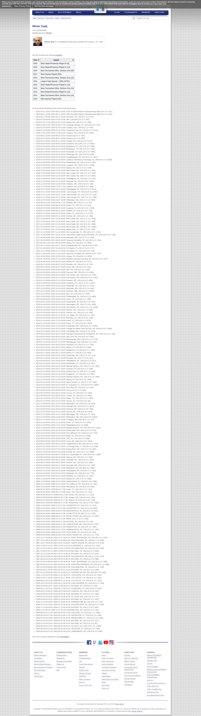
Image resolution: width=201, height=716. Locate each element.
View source (50, 18)
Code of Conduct (107, 658)
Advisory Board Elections (42, 664)
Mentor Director (129, 661)
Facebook (89, 642)
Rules (104, 655)
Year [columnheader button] (35, 60)
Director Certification (131, 658)
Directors (159, 12)
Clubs (117, 12)
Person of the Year (85, 685)
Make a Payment (85, 679)
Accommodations (107, 664)
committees (64, 637)
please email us (137, 711)
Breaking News (62, 655)
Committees (38, 658)
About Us (39, 12)
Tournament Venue (130, 672)
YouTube (106, 642)
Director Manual (129, 664)
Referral (82, 667)
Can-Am (150, 663)
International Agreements (155, 695)
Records (82, 682)
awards (59, 55)
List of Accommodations (132, 675)
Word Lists (105, 688)
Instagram (111, 642)
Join (80, 661)
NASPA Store (38, 676)
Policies (36, 673)
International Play (153, 692)
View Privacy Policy (22, 6)
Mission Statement (40, 655)
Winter (48, 33)
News (50, 12)
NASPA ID (82, 676)
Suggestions (61, 658)
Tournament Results (108, 670)
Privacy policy (119, 704)
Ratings (104, 673)
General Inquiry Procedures (43, 667)
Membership (83, 655)
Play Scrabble (64, 12)
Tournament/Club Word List (156, 683)
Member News (84, 670)
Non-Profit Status (40, 670)
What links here (66, 18)
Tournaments (130, 12)
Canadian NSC (152, 660)
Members (146, 12)
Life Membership (84, 658)
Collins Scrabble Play (154, 689)
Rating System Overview (110, 679)
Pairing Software (130, 678)
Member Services (85, 673)
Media (78, 12)
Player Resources (108, 661)
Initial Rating (106, 676)
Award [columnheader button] (56, 60)
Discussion (41, 18)
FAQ (58, 670)
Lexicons (150, 680)
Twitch (94, 642)
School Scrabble (152, 666)
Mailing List (60, 664)
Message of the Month (64, 661)
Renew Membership (86, 664)
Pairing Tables (129, 681)
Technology (128, 684)
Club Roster (106, 685)
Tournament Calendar (109, 667)
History (57, 18)
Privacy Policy (61, 667)
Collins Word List (152, 686)
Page (34, 18)
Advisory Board (39, 661)
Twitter (100, 642)
